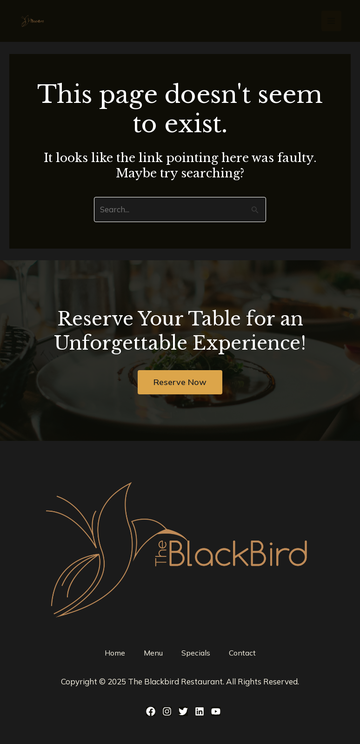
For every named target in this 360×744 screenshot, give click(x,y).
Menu (153, 652)
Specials (195, 652)
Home (115, 652)
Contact (242, 652)
